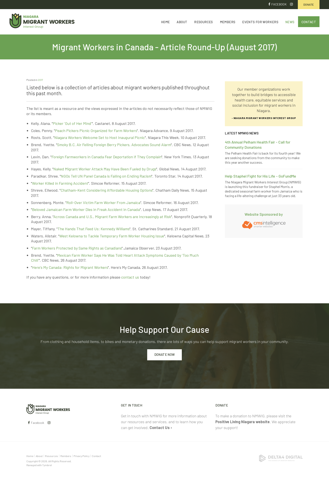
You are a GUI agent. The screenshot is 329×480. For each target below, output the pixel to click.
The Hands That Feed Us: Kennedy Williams (93, 228)
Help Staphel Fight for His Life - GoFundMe (260, 176)
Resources (203, 22)
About (182, 22)
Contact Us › (161, 427)
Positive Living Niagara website (242, 421)
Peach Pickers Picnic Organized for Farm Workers (96, 130)
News (290, 22)
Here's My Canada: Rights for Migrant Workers (70, 267)
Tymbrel (47, 465)
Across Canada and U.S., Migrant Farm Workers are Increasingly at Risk (112, 216)
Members (227, 22)
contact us (130, 277)
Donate (308, 4)
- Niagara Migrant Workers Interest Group (264, 117)
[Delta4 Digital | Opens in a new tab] (281, 457)
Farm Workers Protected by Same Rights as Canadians (77, 248)
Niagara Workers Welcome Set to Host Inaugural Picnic (99, 137)
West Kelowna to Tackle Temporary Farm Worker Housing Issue (111, 235)
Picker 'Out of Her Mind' (72, 123)
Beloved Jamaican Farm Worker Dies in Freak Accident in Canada (86, 209)
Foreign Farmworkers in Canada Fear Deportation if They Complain (106, 157)
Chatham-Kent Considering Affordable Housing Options (106, 190)
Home (165, 22)
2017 (40, 79)
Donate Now (164, 355)
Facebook (279, 4)
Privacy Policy (81, 455)
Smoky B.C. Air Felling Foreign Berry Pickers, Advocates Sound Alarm (114, 144)
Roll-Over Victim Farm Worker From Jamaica (103, 202)
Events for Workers (260, 22)
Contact (309, 22)
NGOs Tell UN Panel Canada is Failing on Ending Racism (106, 176)
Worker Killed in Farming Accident (60, 183)
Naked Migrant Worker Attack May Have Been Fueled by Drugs (104, 169)
